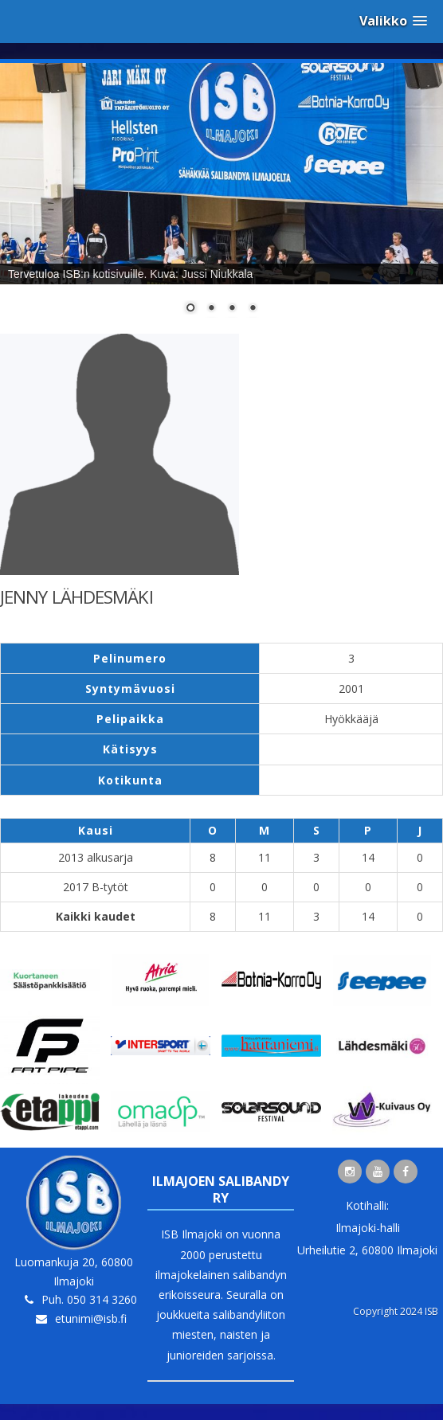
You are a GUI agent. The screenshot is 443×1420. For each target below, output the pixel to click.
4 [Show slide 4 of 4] (252, 309)
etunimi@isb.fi (91, 1318)
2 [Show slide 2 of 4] (211, 309)
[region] (221, 198)
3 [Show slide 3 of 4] (232, 309)
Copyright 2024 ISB (395, 1311)
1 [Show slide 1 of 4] (190, 309)
